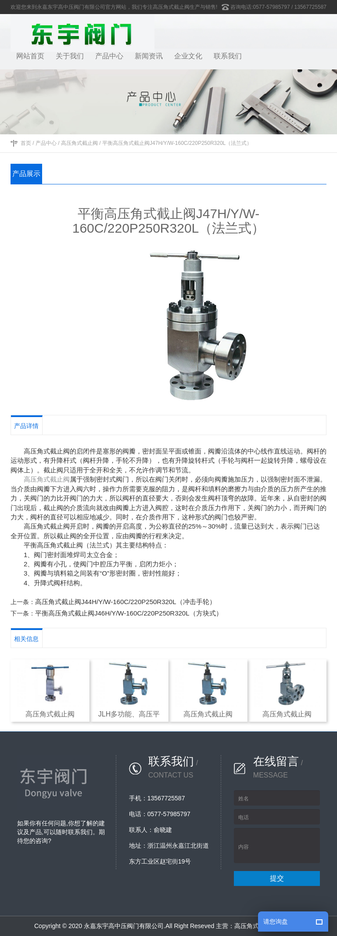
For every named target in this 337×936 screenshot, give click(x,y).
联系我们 (228, 56)
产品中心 (109, 56)
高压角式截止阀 (79, 143)
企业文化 (188, 56)
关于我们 (70, 56)
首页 (26, 143)
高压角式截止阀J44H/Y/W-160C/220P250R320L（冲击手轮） (125, 601)
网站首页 (30, 56)
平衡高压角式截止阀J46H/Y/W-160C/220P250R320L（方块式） (128, 613)
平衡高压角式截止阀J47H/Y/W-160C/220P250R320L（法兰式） (177, 143)
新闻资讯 (149, 56)
